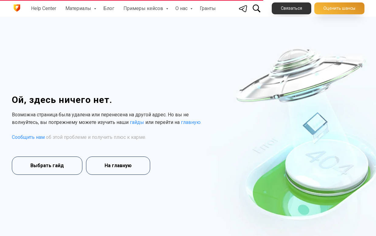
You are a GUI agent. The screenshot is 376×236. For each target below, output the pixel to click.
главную (191, 122)
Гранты (208, 8)
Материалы (78, 8)
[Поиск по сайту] (256, 8)
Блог (108, 8)
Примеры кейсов (143, 8)
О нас (182, 8)
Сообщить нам (28, 137)
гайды (137, 122)
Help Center (43, 8)
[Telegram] (243, 8)
